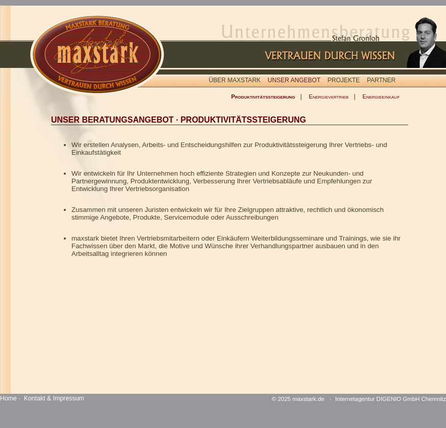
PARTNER (381, 80)
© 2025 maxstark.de (298, 399)
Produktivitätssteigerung (263, 96)
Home (8, 398)
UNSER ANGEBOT (294, 80)
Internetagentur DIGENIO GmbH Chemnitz (390, 399)
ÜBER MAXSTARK (235, 80)
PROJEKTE (344, 80)
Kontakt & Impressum (54, 398)
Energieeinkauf (381, 96)
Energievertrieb (329, 96)
